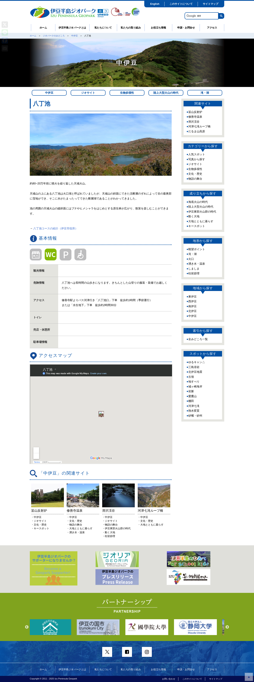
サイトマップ (210, 3)
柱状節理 (193, 273)
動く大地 (193, 216)
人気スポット (196, 154)
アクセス (212, 27)
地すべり (193, 381)
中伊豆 (74, 35)
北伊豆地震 (195, 371)
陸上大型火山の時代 (165, 92)
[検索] (201, 16)
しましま (193, 268)
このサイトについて (181, 3)
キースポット (196, 226)
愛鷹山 (192, 396)
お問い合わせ (168, 679)
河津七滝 (193, 405)
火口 (191, 258)
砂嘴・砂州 (195, 415)
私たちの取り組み (131, 27)
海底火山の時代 (198, 201)
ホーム (43, 27)
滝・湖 (205, 92)
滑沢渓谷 (193, 121)
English (154, 3)
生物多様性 (127, 92)
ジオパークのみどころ (54, 35)
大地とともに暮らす (200, 221)
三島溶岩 (193, 367)
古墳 (191, 376)
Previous (27, 627)
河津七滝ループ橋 (199, 126)
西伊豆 (192, 301)
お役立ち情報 (158, 27)
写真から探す (196, 159)
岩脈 (191, 391)
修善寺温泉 (195, 116)
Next (227, 627)
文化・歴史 (195, 173)
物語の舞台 (195, 178)
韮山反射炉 (195, 112)
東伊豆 (192, 296)
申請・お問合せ (186, 27)
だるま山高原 (196, 131)
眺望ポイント (196, 249)
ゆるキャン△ (196, 362)
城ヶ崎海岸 (195, 386)
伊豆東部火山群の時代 (202, 211)
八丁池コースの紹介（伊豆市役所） (55, 228)
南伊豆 (192, 306)
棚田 (191, 401)
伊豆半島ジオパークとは (72, 27)
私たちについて (103, 27)
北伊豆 (192, 311)
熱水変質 (193, 410)
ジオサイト (88, 92)
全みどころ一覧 (198, 339)
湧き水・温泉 (196, 263)
